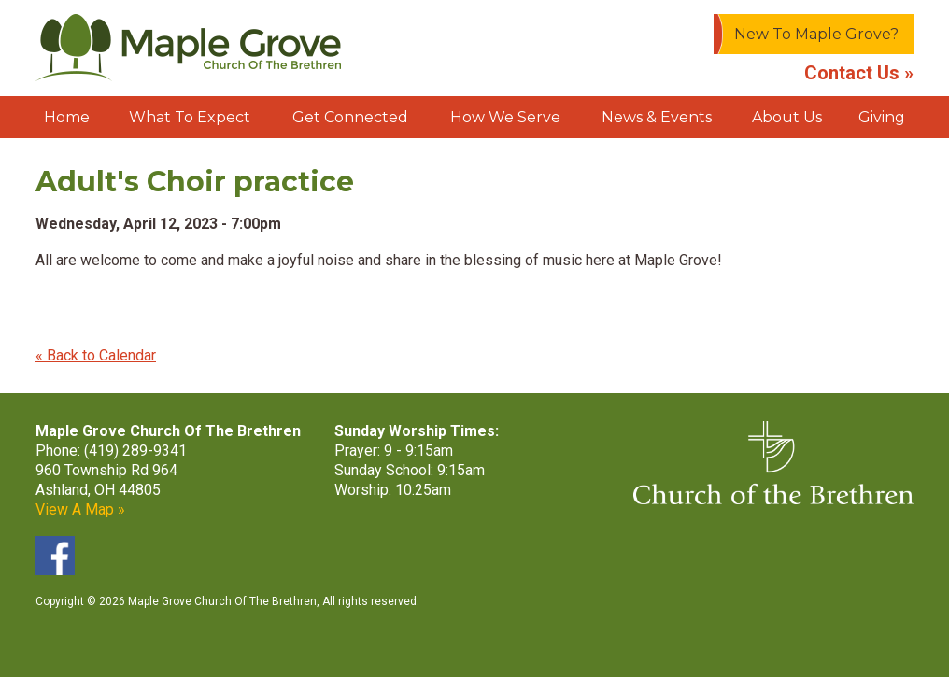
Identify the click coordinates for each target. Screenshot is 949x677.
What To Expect (189, 117)
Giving (881, 117)
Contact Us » (859, 73)
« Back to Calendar (95, 355)
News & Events (657, 117)
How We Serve (505, 117)
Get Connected (350, 117)
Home (67, 117)
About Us (787, 117)
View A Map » (80, 509)
